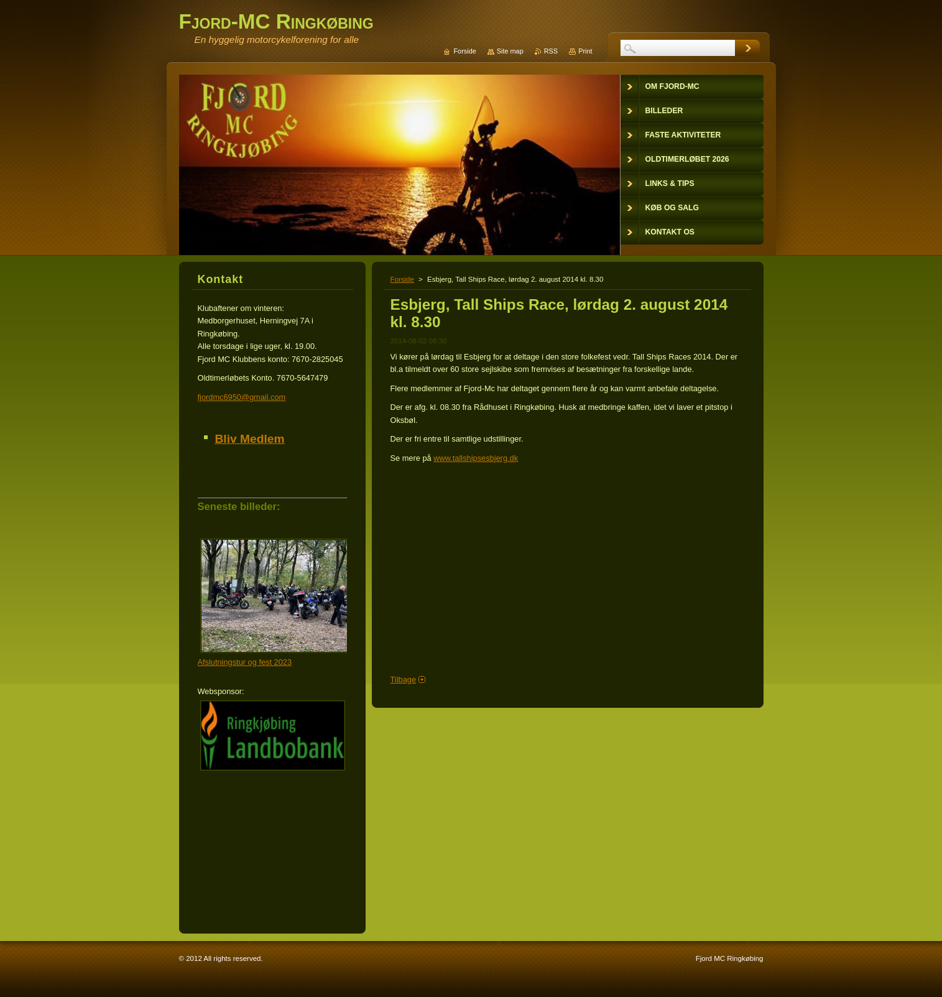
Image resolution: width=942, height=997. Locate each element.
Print (585, 51)
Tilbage (403, 679)
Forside (402, 279)
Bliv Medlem (250, 438)
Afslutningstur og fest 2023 (245, 662)
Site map (510, 51)
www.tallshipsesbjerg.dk (475, 458)
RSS (551, 51)
